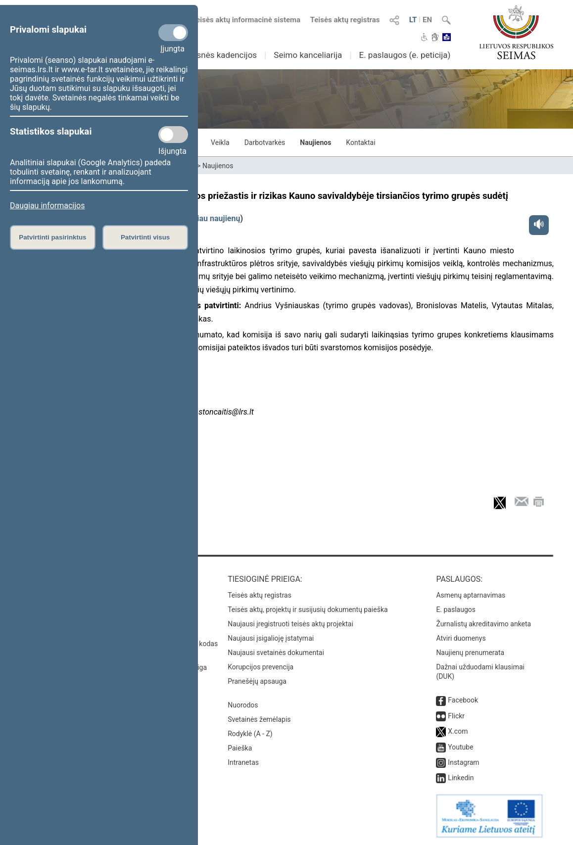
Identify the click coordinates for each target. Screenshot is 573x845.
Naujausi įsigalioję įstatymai (271, 638)
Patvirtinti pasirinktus (52, 237)
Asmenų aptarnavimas (470, 595)
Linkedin (461, 778)
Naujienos (315, 142)
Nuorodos (243, 705)
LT (413, 19)
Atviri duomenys (460, 638)
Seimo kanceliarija (308, 55)
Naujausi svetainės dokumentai (276, 653)
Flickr (456, 716)
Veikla (220, 142)
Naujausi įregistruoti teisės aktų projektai (290, 624)
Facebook (463, 700)
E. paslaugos (456, 609)
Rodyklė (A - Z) (250, 734)
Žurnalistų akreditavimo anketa (483, 624)
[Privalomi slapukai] (173, 32)
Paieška (240, 748)
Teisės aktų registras (345, 19)
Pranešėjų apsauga (257, 681)
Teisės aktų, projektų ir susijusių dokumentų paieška (307, 609)
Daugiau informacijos (47, 205)
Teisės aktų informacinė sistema (246, 19)
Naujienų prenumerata (470, 653)
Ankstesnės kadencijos (214, 55)
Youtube (460, 747)
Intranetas (243, 762)
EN (427, 19)
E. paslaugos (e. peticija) (404, 55)
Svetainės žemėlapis (259, 719)
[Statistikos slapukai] (173, 134)
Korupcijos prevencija (260, 667)
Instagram (463, 762)
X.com (458, 731)
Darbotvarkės (265, 142)
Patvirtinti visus (145, 237)
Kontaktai (360, 142)
